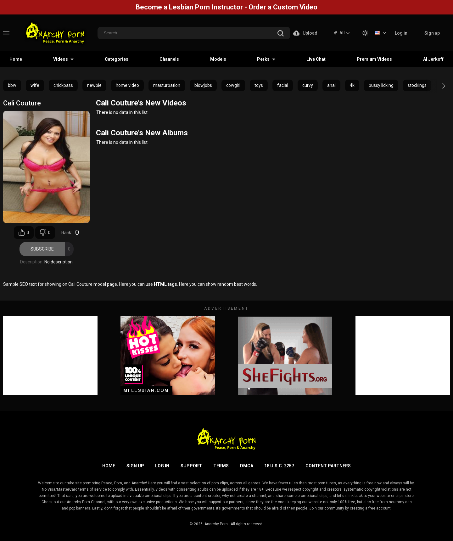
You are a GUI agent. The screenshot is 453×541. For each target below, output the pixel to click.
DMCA (246, 465)
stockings (417, 85)
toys (258, 85)
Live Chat (316, 59)
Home (15, 59)
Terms (221, 465)
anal (331, 85)
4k (352, 85)
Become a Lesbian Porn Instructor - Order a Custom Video (226, 7)
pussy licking (381, 85)
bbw (12, 85)
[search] (280, 33)
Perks (263, 59)
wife (35, 85)
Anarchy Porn (216, 524)
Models (218, 59)
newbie (94, 85)
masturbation (166, 85)
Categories (116, 59)
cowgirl (233, 85)
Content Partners (328, 465)
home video (127, 85)
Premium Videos (374, 59)
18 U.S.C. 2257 (279, 465)
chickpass (63, 85)
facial (282, 85)
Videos (60, 59)
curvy (307, 85)
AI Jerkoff (433, 59)
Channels (169, 59)
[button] (438, 86)
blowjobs (203, 85)
